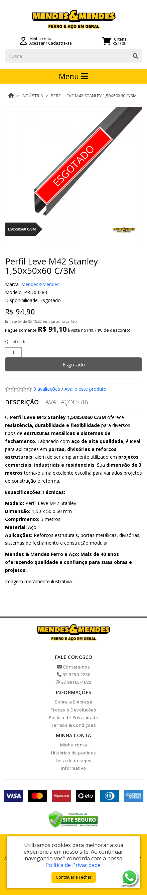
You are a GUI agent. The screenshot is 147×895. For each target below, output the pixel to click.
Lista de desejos (74, 760)
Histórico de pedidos (73, 753)
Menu (73, 76)
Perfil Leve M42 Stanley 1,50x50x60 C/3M (94, 96)
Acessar (37, 43)
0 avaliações (46, 389)
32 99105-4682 (74, 682)
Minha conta (73, 745)
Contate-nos (73, 667)
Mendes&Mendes (40, 284)
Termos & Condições (73, 725)
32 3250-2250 (74, 674)
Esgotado (73, 364)
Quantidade (15, 341)
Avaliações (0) (66, 402)
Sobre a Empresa (74, 702)
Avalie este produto (85, 389)
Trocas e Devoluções (74, 710)
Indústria (32, 96)
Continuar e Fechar (74, 877)
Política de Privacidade (74, 717)
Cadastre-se (60, 43)
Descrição (22, 402)
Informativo (73, 768)
